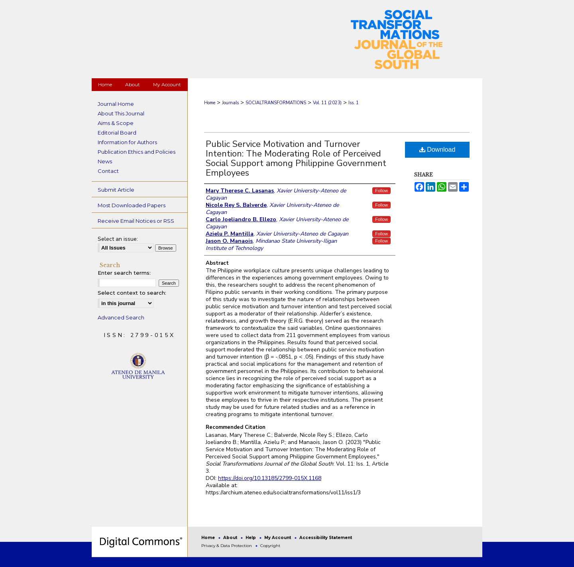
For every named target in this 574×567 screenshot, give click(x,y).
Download (437, 149)
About (230, 537)
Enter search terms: (124, 273)
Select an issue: (118, 239)
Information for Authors (127, 142)
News (105, 161)
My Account (278, 537)
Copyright (270, 545)
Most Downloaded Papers (131, 205)
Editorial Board (117, 132)
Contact (108, 171)
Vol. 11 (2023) (327, 103)
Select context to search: (132, 292)
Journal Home (116, 104)
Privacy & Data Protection (227, 545)
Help (251, 537)
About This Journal (121, 113)
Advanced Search (121, 317)
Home (209, 103)
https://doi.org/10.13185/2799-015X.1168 (269, 478)
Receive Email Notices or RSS (136, 221)
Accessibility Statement (325, 537)
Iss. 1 (353, 103)
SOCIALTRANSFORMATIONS (276, 103)
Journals (230, 103)
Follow (381, 190)
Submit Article (116, 189)
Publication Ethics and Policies (136, 152)
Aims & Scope (116, 123)
